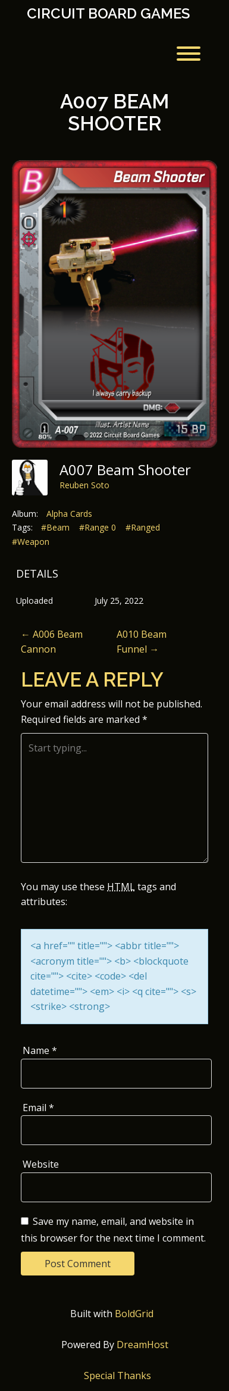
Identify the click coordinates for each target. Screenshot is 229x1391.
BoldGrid (134, 1313)
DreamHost (142, 1344)
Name (40, 1050)
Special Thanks (117, 1375)
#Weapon (30, 541)
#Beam (55, 527)
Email (38, 1107)
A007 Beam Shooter (114, 112)
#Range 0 (97, 527)
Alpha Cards (69, 513)
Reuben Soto (84, 485)
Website (41, 1164)
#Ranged (143, 527)
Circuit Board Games (108, 13)
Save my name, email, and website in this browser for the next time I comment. (113, 1230)
